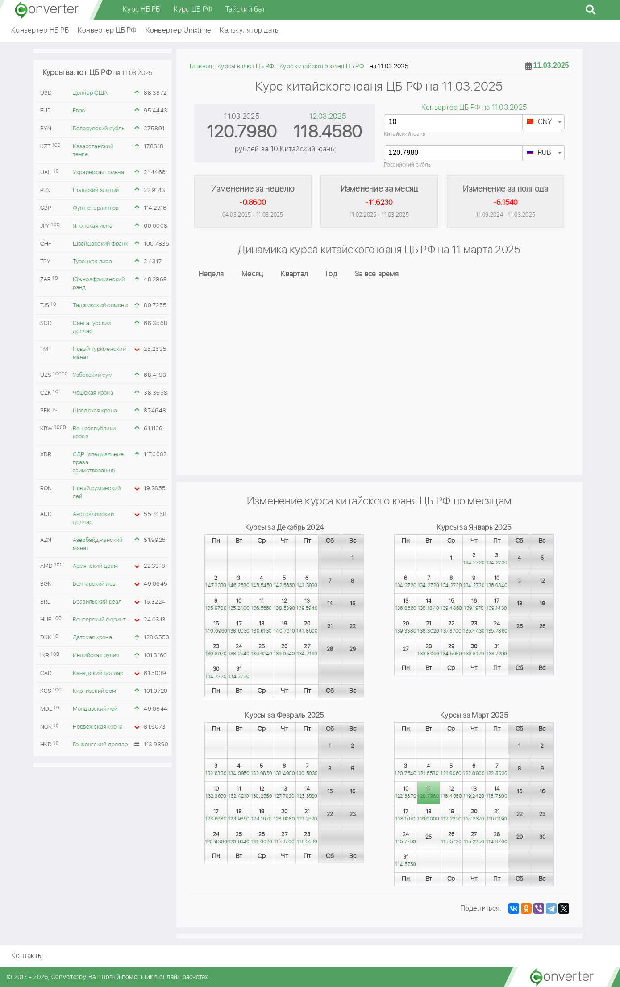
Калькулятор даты (249, 30)
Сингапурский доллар (92, 327)
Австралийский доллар (93, 518)
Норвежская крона (98, 727)
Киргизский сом (95, 691)
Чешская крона (93, 393)
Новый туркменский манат (99, 353)
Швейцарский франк (100, 244)
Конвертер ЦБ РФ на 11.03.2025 (474, 108)
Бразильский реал (97, 602)
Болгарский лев (94, 584)
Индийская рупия (96, 655)
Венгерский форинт (99, 620)
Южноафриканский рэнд (99, 283)
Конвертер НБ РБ (40, 30)
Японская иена (92, 226)
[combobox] (543, 121)
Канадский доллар (98, 673)
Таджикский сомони (100, 305)
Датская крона (92, 637)
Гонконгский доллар (100, 745)
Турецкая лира (92, 262)
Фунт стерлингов (96, 208)
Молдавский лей (95, 709)
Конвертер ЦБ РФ (107, 30)
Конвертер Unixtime (178, 30)
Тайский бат (245, 9)
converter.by (46, 10)
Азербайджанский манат (98, 544)
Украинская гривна (98, 172)
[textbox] (543, 122)
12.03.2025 (327, 117)
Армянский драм (95, 566)
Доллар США (90, 93)
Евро (79, 111)
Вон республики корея (94, 433)
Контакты (26, 956)
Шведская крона (95, 411)
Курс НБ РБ (141, 9)
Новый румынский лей (97, 492)
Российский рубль (407, 165)
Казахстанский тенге (93, 150)
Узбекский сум (92, 375)
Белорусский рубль (99, 129)
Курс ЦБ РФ (193, 9)
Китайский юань (405, 134)
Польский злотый (96, 190)
